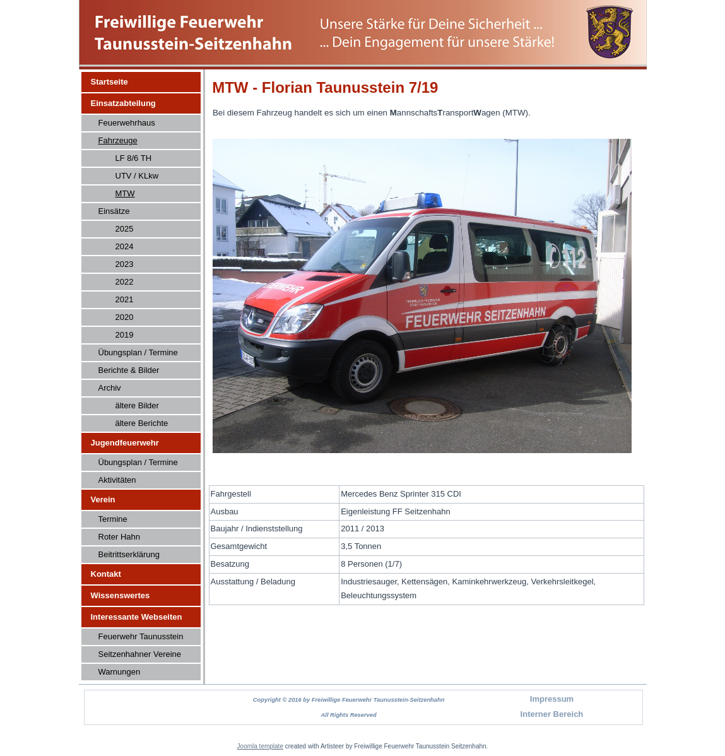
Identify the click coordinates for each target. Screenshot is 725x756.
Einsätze (114, 211)
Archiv (109, 388)
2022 (124, 281)
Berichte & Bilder (129, 370)
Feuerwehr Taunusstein (141, 636)
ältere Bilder (137, 405)
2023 (124, 264)
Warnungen (119, 671)
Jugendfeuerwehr (125, 442)
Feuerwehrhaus (126, 122)
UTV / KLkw (137, 175)
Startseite (109, 81)
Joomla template (260, 746)
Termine (112, 519)
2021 (124, 299)
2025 (124, 228)
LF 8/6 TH (133, 158)
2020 (124, 317)
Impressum (552, 699)
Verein (103, 499)
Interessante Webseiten (136, 617)
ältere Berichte (141, 423)
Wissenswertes (120, 595)
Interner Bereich (552, 714)
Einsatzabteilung (123, 103)
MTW (125, 193)
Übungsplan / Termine (138, 352)
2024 (124, 246)
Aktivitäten (117, 480)
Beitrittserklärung (129, 554)
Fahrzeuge (118, 140)
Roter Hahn (119, 536)
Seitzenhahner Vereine (140, 654)
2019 (124, 335)
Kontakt (106, 574)
